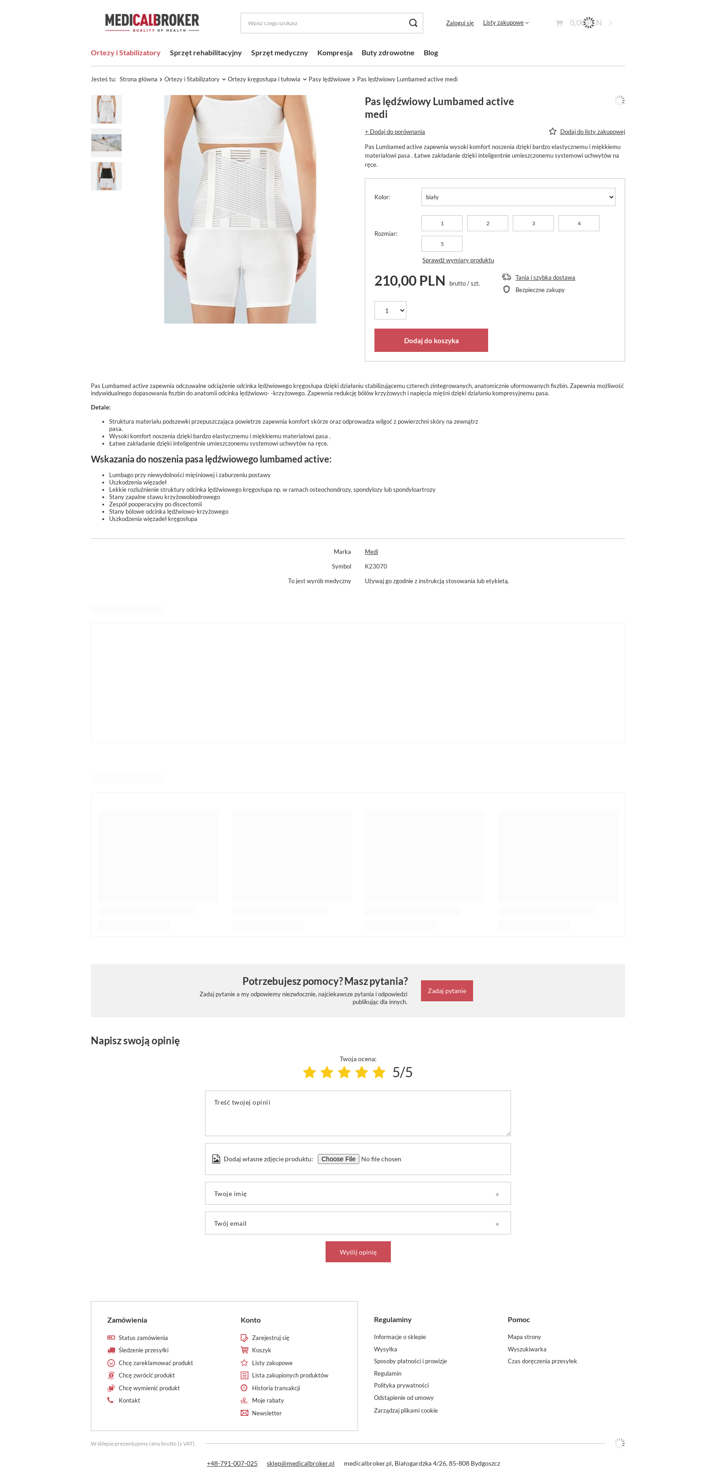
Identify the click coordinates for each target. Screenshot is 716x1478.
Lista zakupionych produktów (290, 1375)
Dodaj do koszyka (431, 340)
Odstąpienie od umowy (404, 1397)
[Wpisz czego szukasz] (332, 23)
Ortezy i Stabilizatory (126, 52)
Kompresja (335, 52)
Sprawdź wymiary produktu (458, 260)
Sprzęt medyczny (279, 52)
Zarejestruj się (271, 1337)
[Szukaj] (413, 23)
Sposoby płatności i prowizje (410, 1361)
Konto (251, 1319)
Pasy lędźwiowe (329, 79)
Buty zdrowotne (388, 52)
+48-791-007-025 (232, 1463)
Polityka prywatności (401, 1385)
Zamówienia (127, 1319)
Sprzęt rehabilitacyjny (206, 52)
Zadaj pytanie (447, 990)
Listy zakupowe (503, 22)
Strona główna (139, 79)
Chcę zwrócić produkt (147, 1375)
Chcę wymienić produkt (149, 1388)
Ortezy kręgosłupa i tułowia (264, 79)
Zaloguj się (460, 23)
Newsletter (267, 1413)
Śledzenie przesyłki (143, 1350)
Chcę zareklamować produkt (156, 1363)
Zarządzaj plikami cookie (406, 1410)
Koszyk (261, 1350)
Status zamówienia (143, 1337)
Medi (371, 551)
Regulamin (387, 1373)
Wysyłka (385, 1349)
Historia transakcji (276, 1388)
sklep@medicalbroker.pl (301, 1463)
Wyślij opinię (358, 1252)
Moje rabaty (268, 1400)
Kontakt (129, 1400)
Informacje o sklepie (400, 1337)
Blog (431, 52)
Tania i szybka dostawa (545, 277)
